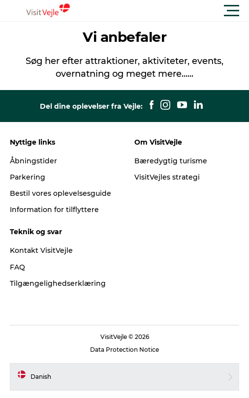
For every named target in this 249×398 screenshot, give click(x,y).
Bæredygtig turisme (170, 160)
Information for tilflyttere (54, 209)
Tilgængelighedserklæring (58, 283)
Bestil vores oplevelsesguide (60, 193)
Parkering (27, 177)
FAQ (17, 267)
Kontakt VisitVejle (41, 250)
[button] (168, 11)
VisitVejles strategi (167, 177)
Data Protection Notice (124, 349)
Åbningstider (33, 160)
